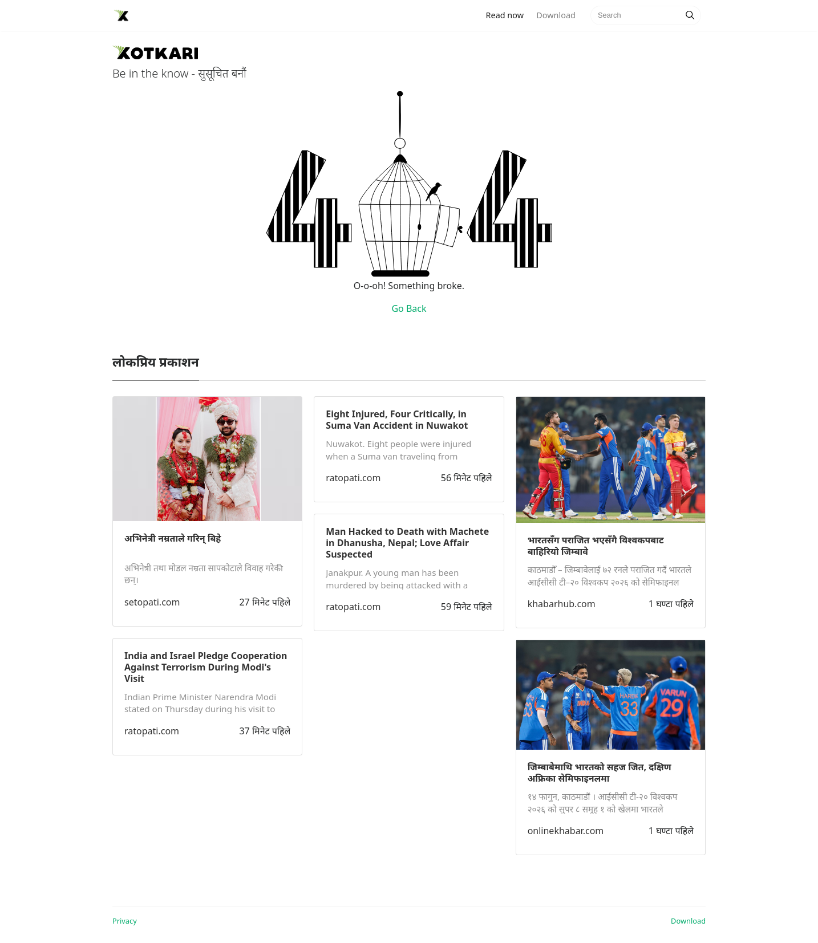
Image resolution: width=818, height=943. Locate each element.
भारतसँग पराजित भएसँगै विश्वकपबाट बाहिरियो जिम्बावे (596, 546)
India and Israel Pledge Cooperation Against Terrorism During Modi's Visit (205, 667)
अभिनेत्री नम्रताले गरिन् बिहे (172, 538)
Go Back (408, 308)
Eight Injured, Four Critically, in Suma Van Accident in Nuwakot (397, 420)
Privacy (124, 921)
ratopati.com (151, 731)
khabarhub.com (562, 603)
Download (555, 15)
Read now (508, 15)
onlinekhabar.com (566, 830)
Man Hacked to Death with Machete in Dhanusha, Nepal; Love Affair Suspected (407, 542)
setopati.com (152, 602)
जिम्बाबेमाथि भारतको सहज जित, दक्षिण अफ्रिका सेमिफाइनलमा (599, 773)
